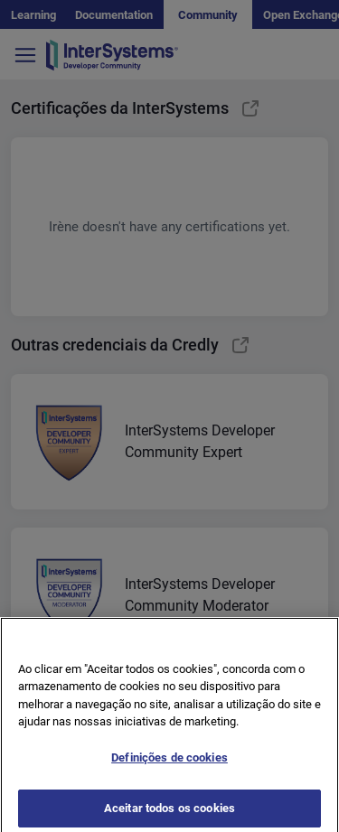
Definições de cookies (169, 763)
